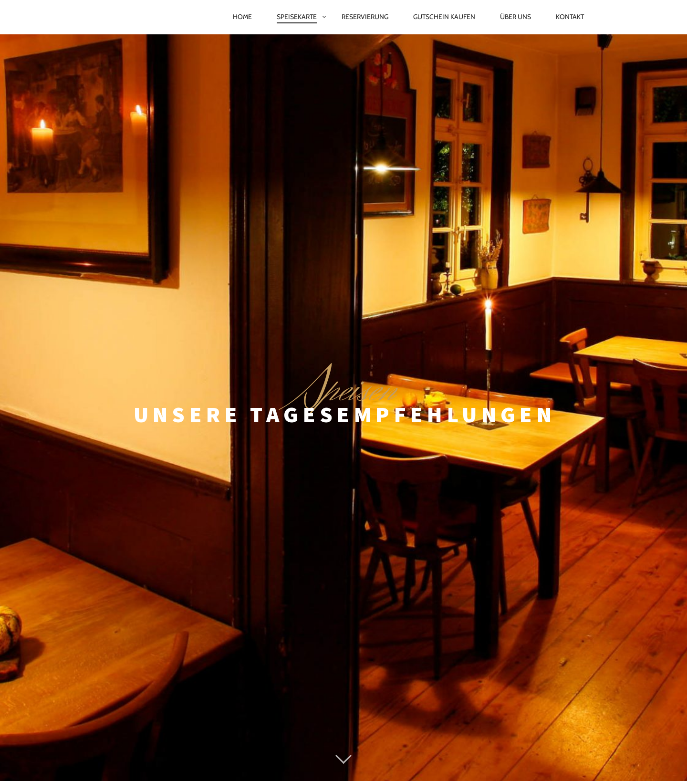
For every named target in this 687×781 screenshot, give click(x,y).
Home (242, 16)
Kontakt (570, 16)
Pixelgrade (418, 728)
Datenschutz (310, 749)
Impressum (255, 749)
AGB (444, 749)
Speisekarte (297, 16)
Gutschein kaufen (444, 16)
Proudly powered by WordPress (297, 728)
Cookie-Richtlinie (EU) (385, 749)
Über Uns (515, 16)
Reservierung (365, 16)
